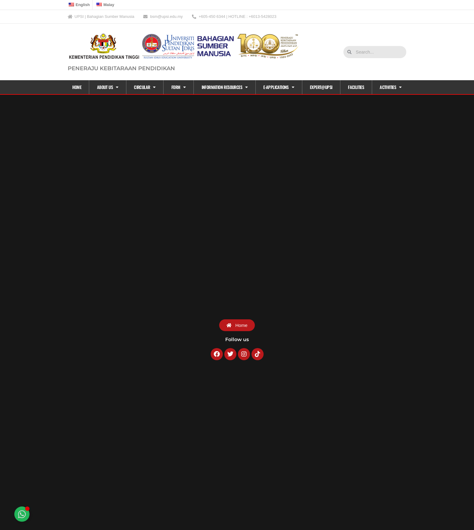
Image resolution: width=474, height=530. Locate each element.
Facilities (356, 87)
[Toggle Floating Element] (22, 514)
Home (76, 87)
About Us (107, 87)
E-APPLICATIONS (278, 87)
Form (178, 87)
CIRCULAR (145, 87)
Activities (390, 87)
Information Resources (225, 87)
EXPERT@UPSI (321, 87)
